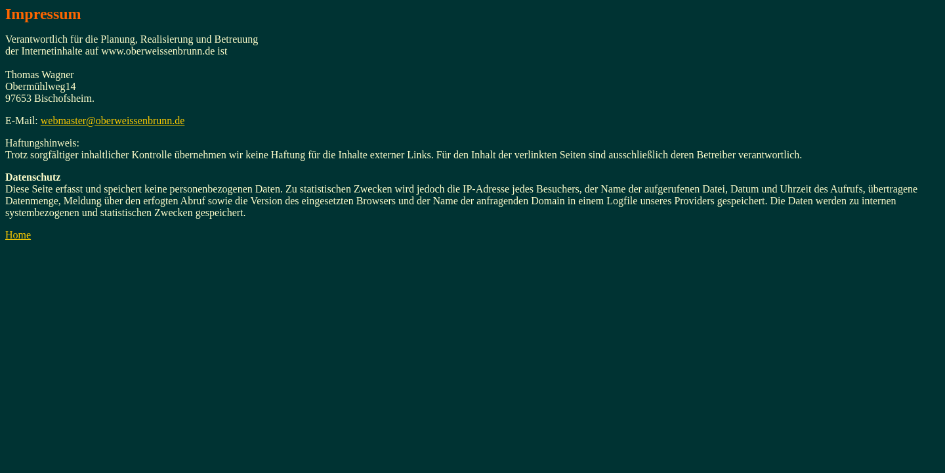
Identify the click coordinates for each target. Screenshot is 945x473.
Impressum (43, 13)
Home (18, 234)
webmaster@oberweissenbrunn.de (113, 120)
